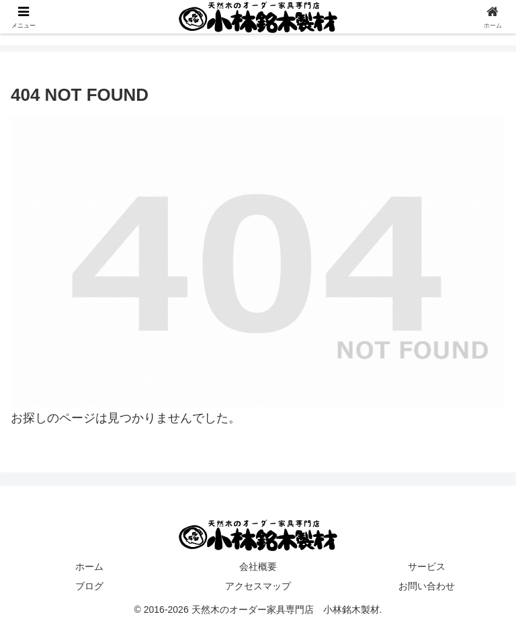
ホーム (89, 566)
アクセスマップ (258, 586)
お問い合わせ (426, 586)
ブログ (89, 586)
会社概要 (258, 566)
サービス (426, 566)
